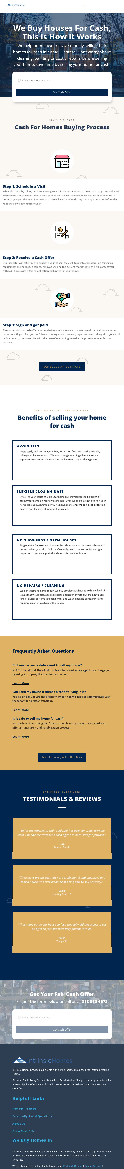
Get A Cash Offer (24, 1131)
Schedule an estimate (61, 367)
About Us (18, 1123)
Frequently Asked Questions (32, 1116)
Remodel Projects (24, 1108)
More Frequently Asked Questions (62, 757)
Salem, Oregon (93, 1166)
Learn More (20, 683)
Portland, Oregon (72, 1166)
